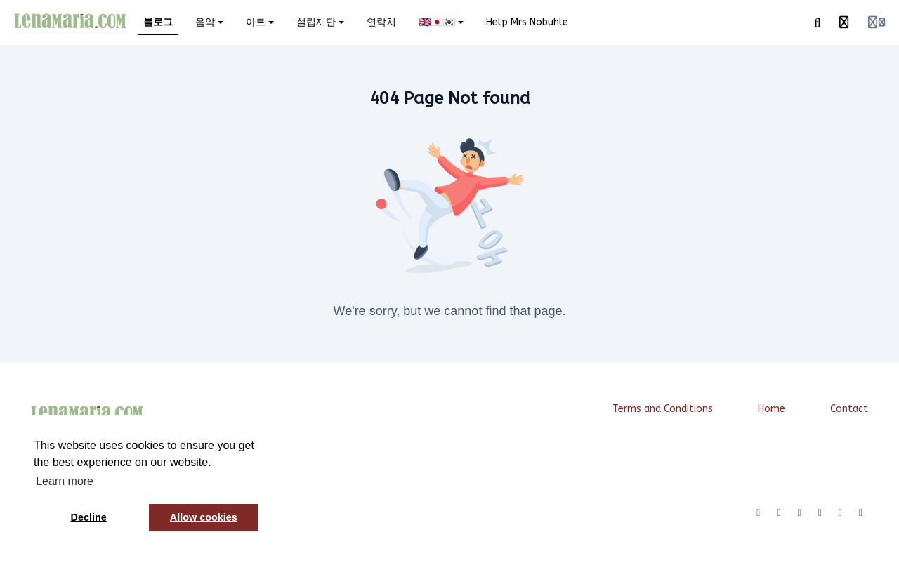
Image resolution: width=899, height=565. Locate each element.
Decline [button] (89, 517)
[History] (844, 22)
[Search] (817, 22)
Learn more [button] (64, 481)
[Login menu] (876, 22)
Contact (849, 409)
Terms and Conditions (662, 409)
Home (771, 409)
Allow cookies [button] (203, 517)
